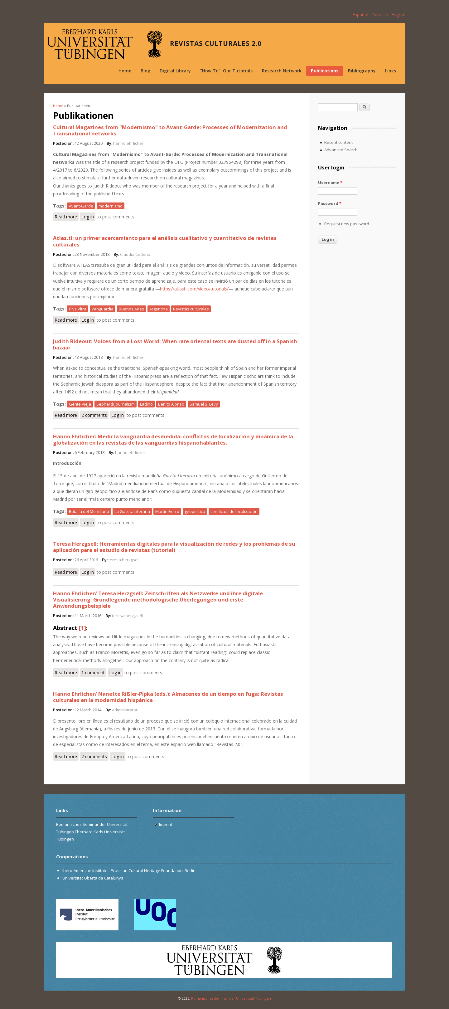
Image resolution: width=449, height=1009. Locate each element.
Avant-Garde (81, 206)
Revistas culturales (191, 309)
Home (124, 71)
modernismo (111, 206)
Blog (145, 71)
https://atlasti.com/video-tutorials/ (194, 289)
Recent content (338, 142)
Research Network (282, 71)
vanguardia (102, 309)
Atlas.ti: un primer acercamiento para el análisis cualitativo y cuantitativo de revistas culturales (165, 241)
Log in (87, 217)
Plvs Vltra (77, 309)
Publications (325, 71)
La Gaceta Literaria (132, 511)
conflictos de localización (234, 511)
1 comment (93, 672)
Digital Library (175, 71)
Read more (67, 216)
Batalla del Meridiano (89, 511)
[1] (82, 627)
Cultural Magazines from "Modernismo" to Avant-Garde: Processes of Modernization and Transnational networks (170, 130)
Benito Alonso (171, 404)
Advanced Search (341, 150)
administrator (125, 710)
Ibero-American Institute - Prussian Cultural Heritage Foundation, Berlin (129, 870)
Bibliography (362, 71)
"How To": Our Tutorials (226, 71)
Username (330, 182)
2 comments (94, 415)
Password (329, 203)
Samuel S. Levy (204, 404)
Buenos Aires (131, 309)
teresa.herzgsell (124, 560)
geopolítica (195, 511)
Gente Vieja (80, 404)
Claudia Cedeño (135, 254)
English (398, 14)
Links (390, 71)
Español (360, 14)
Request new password (346, 224)
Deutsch (379, 14)
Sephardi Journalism (115, 404)
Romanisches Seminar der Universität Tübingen (231, 998)
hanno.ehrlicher (128, 143)
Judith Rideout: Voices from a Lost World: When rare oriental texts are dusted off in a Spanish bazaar (175, 344)
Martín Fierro (167, 511)
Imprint (165, 824)
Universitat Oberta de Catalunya (92, 878)
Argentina (158, 309)
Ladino (146, 404)
